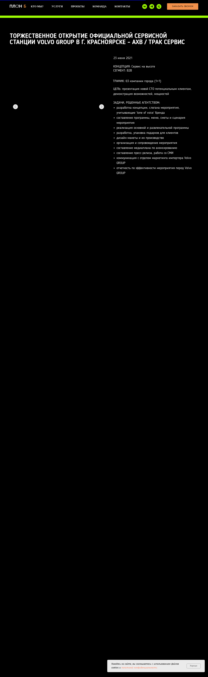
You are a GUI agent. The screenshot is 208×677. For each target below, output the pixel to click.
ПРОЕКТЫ (77, 6)
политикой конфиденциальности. (139, 668)
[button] (182, 6)
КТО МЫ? (37, 6)
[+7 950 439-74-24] (158, 6)
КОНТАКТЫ (122, 6)
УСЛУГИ (57, 6)
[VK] (144, 6)
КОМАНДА (99, 6)
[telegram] (151, 6)
